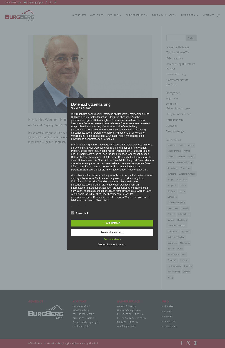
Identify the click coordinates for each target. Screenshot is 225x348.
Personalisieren (112, 239)
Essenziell (79, 213)
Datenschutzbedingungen (112, 244)
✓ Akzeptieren (111, 223)
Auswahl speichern (111, 232)
